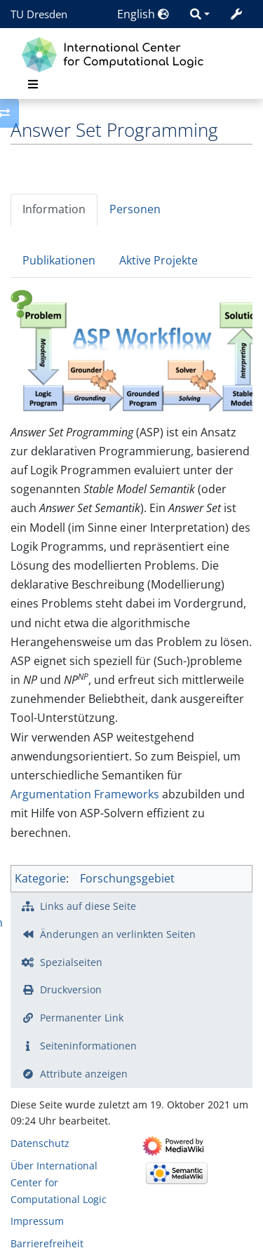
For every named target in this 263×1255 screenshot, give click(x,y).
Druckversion (71, 989)
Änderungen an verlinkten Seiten (118, 934)
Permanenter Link (81, 1017)
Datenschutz (40, 1143)
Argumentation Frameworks (85, 794)
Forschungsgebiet (127, 878)
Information (54, 209)
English (143, 14)
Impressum (37, 1221)
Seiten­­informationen (88, 1045)
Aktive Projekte (158, 260)
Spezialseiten (71, 962)
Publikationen (58, 260)
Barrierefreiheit (47, 1243)
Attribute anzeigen (84, 1073)
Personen (135, 209)
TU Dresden (39, 14)
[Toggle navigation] (33, 84)
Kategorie (40, 878)
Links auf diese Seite (88, 906)
